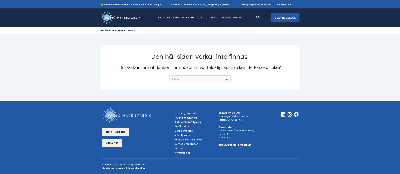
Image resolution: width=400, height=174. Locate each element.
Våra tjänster (182, 134)
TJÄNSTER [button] (202, 17)
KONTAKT (238, 17)
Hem (102, 30)
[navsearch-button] (259, 17)
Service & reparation (186, 143)
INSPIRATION (188, 17)
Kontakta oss (182, 151)
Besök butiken (182, 126)
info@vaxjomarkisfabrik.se (256, 4)
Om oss (179, 147)
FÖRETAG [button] (214, 17)
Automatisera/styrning (187, 122)
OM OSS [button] (226, 17)
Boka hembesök (183, 130)
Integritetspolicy (135, 167)
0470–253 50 (235, 120)
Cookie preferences (113, 167)
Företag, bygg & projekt (188, 139)
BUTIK (176, 17)
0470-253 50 (284, 4)
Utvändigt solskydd (185, 113)
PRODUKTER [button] (164, 17)
